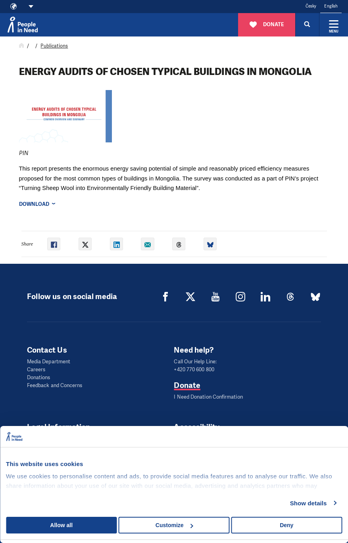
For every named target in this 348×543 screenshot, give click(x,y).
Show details (308, 503)
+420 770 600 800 (194, 369)
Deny (286, 525)
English (331, 6)
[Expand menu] (333, 24)
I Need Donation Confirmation (208, 396)
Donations (38, 377)
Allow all (61, 525)
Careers (36, 369)
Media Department (48, 361)
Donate (187, 385)
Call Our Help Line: (195, 361)
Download (34, 204)
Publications (54, 46)
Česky (311, 6)
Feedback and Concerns (55, 385)
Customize (174, 525)
